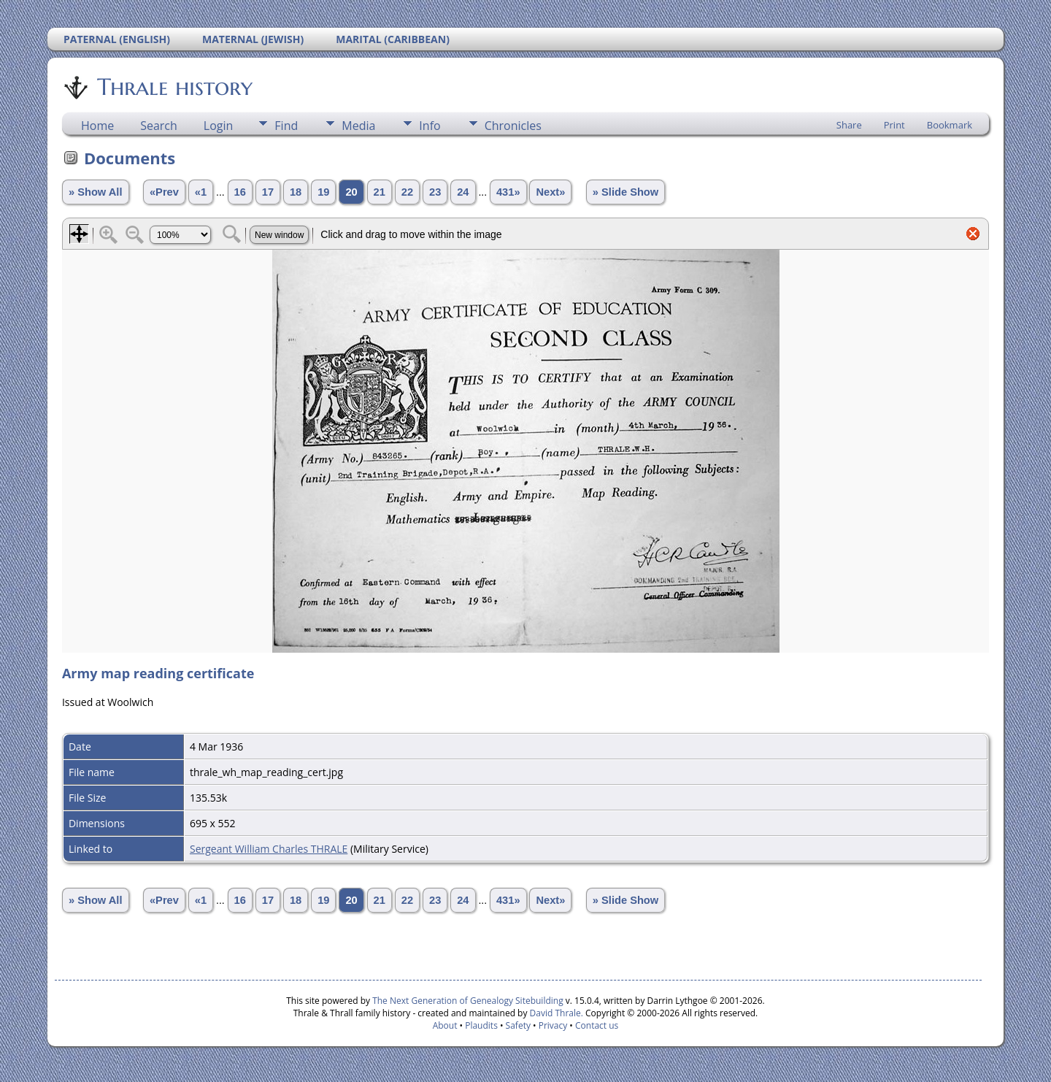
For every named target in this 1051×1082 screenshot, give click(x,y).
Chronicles (513, 126)
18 (295, 192)
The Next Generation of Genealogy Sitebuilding (467, 1000)
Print (894, 124)
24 (463, 192)
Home (97, 126)
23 (435, 192)
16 (240, 192)
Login (219, 126)
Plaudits (481, 1025)
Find (286, 126)
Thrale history (174, 86)
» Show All (96, 192)
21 (379, 192)
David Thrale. (554, 1013)
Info (429, 126)
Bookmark (949, 124)
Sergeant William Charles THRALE (268, 849)
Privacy (553, 1025)
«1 (201, 192)
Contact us (596, 1025)
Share (849, 124)
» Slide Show (625, 192)
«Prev (164, 192)
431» (508, 192)
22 (407, 192)
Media (358, 126)
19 (323, 192)
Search (158, 126)
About (445, 1025)
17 (268, 192)
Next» (550, 192)
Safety (518, 1025)
